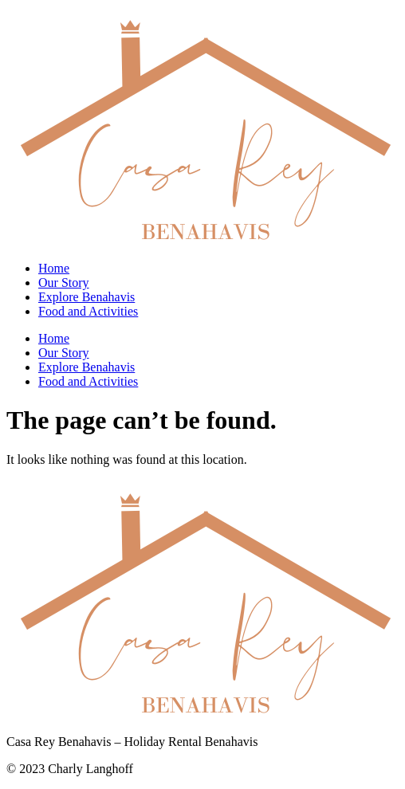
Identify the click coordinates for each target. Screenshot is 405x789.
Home (53, 268)
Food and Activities (88, 311)
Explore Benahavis (86, 297)
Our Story (63, 282)
